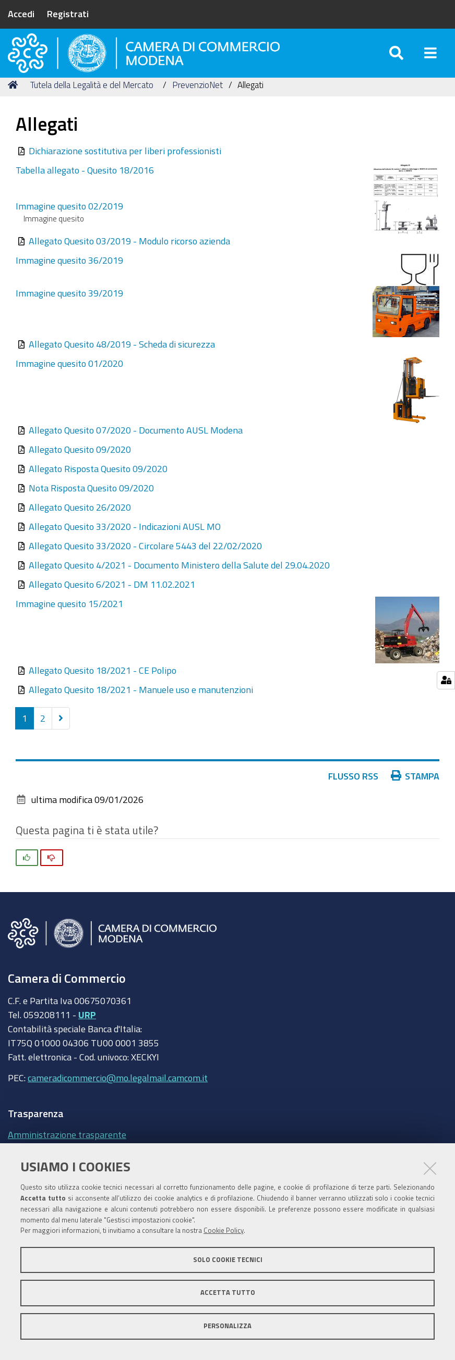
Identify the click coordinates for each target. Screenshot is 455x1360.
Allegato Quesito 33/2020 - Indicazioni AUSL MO (125, 547)
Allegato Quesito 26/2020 (80, 528)
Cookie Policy (223, 1230)
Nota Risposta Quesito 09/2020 (91, 508)
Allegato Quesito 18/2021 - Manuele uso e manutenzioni (141, 710)
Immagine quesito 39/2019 (69, 313)
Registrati (68, 13)
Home (14, 105)
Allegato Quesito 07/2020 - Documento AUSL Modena (136, 450)
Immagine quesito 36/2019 (69, 281)
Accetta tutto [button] (227, 1292)
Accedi (21, 13)
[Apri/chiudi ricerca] (396, 62)
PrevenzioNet (197, 105)
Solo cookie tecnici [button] (227, 1259)
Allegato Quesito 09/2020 (80, 470)
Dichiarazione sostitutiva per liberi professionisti (125, 171)
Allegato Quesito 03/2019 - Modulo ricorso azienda (129, 261)
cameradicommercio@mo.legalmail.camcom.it (118, 1098)
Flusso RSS (353, 796)
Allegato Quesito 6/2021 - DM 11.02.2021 (112, 605)
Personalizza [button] (227, 1325)
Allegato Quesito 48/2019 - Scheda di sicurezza (122, 364)
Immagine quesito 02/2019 (69, 226)
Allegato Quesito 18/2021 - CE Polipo (102, 691)
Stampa (415, 796)
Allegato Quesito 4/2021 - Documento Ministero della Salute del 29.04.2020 (179, 585)
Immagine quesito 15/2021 (69, 624)
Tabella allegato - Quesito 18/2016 (85, 190)
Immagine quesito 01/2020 (69, 384)
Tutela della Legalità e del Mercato (91, 105)
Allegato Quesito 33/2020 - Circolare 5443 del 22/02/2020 (145, 566)
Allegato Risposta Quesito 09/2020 (98, 489)
